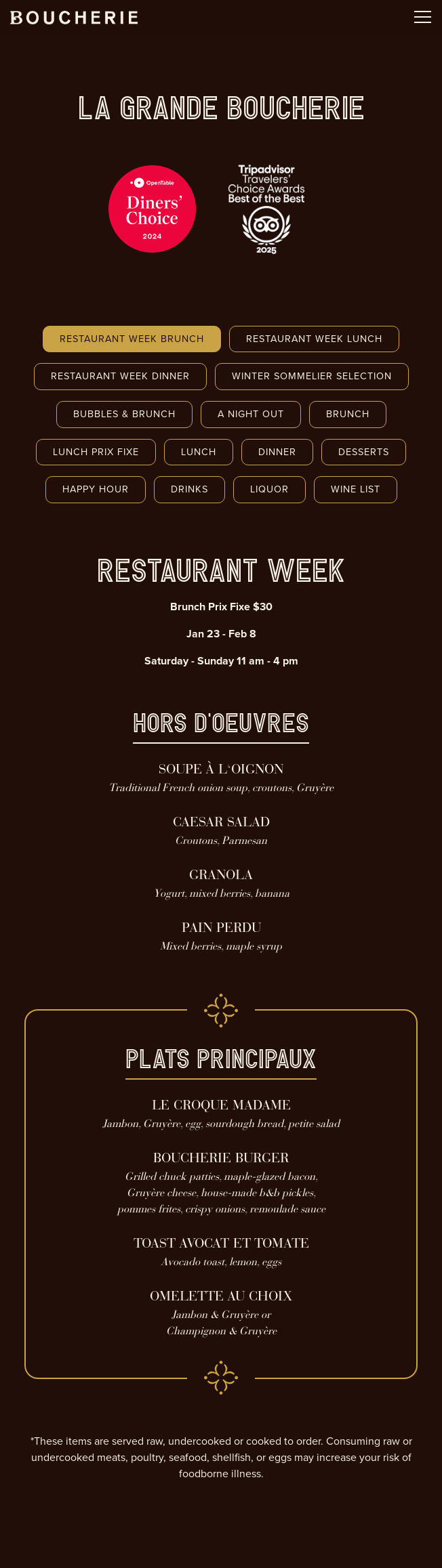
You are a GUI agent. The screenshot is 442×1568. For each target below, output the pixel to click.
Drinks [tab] (189, 489)
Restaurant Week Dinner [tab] (120, 375)
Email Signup (221, 1551)
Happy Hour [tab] (95, 489)
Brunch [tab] (347, 413)
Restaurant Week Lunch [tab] (314, 338)
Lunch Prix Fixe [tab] (96, 451)
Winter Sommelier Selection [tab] (312, 375)
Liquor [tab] (269, 489)
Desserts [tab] (363, 451)
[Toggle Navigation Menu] (422, 17)
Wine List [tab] (355, 489)
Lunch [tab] (198, 451)
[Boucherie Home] (74, 17)
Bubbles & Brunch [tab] (124, 413)
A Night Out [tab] (251, 413)
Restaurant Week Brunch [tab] (132, 338)
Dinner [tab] (277, 451)
